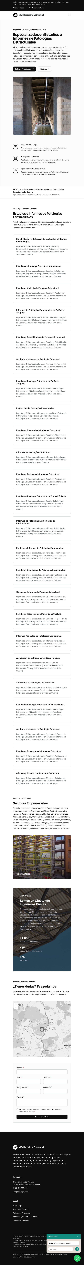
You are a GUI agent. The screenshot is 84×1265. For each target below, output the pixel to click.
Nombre (20, 1068)
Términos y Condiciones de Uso (26, 1217)
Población (47, 1087)
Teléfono (47, 1077)
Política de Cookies (20, 1209)
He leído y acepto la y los (40, 1110)
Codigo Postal (22, 1087)
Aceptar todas (18, 8)
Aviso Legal (17, 1206)
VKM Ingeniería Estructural (28, 15)
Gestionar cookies (36, 8)
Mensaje (20, 1097)
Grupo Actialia (29, 1257)
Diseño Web (18, 1257)
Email (19, 1077)
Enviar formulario (42, 1117)
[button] (42, 1029)
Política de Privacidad (42, 1109)
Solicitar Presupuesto (24, 69)
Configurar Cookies (21, 1220)
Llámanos (45, 69)
